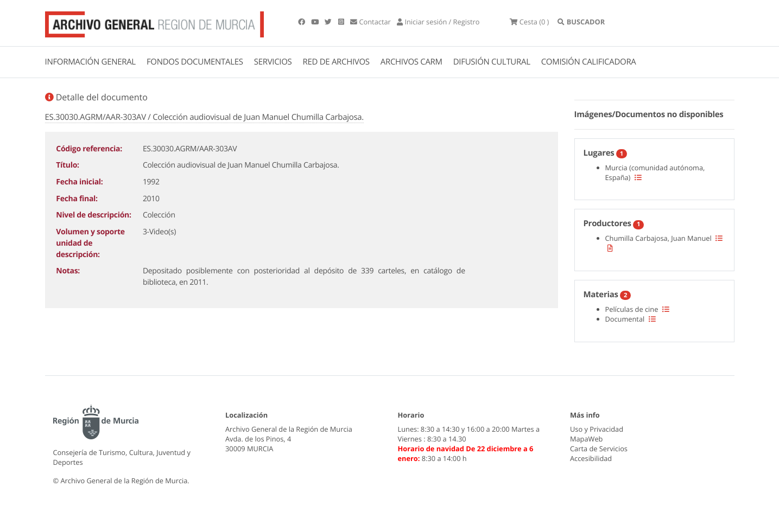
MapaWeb (586, 439)
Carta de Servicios (599, 448)
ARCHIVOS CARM (411, 61)
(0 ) (529, 22)
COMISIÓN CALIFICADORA (588, 61)
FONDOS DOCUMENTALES (195, 61)
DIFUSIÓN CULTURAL (491, 61)
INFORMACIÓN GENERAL (90, 61)
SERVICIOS (273, 61)
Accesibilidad (591, 458)
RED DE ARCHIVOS (336, 61)
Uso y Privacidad (596, 429)
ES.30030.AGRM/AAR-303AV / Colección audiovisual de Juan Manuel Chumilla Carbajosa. (204, 117)
